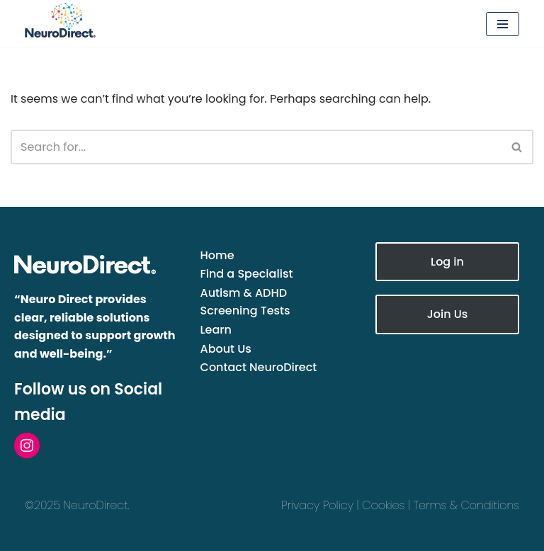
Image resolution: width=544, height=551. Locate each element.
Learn (216, 330)
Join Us (447, 314)
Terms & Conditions (466, 505)
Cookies (383, 505)
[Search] (256, 147)
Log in (447, 262)
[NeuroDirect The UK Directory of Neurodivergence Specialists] (95, 20)
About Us (225, 349)
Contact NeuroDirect (258, 367)
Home (217, 255)
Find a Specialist (246, 274)
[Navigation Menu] (502, 24)
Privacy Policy (317, 505)
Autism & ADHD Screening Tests (245, 302)
